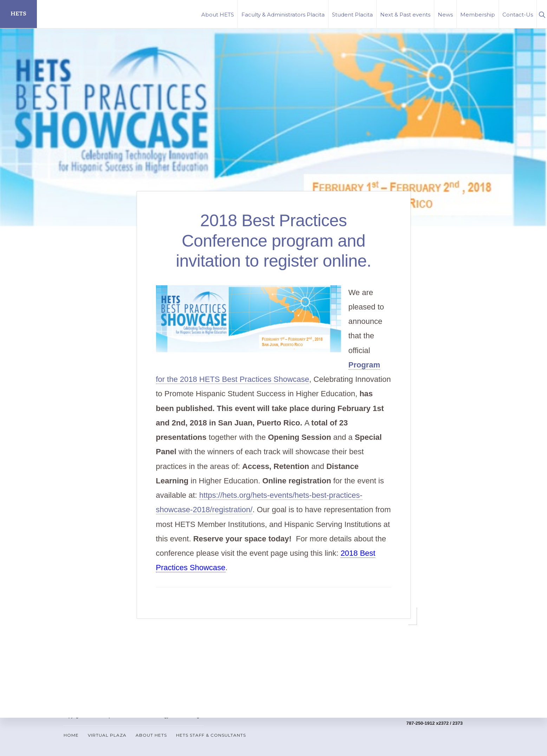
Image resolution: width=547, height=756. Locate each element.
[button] (542, 14)
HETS (18, 14)
